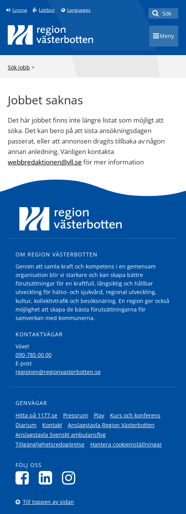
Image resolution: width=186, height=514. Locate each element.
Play (99, 415)
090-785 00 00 (34, 354)
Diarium (26, 425)
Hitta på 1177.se (36, 415)
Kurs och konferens (135, 415)
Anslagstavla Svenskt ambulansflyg (61, 434)
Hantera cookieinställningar (126, 444)
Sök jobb (19, 67)
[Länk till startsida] (50, 35)
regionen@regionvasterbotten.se (58, 372)
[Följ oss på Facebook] (24, 477)
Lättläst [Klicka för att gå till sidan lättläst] (47, 10)
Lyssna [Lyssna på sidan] (19, 10)
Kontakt (52, 425)
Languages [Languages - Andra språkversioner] (79, 10)
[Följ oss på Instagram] (70, 477)
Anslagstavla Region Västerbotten (111, 425)
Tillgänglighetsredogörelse (50, 444)
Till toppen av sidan (48, 501)
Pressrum (75, 415)
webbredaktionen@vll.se (45, 161)
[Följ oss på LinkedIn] (47, 477)
